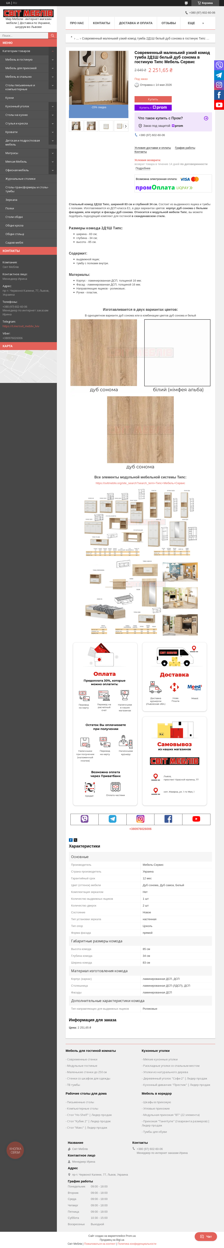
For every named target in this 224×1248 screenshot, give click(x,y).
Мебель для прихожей (21, 68)
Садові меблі (14, 242)
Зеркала (11, 200)
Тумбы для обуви (155, 1132)
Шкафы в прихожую (157, 1102)
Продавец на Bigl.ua (112, 1239)
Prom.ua (131, 1235)
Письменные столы (80, 1102)
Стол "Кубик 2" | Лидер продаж (89, 1121)
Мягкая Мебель (16, 161)
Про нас (77, 23)
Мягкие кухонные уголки (160, 1059)
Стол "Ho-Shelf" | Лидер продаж (89, 1115)
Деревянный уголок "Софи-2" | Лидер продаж (175, 1078)
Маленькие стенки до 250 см (87, 1072)
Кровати (11, 132)
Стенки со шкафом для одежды (88, 1078)
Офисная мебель (17, 170)
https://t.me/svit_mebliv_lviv (21, 326)
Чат (206, 1237)
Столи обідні (14, 217)
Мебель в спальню (18, 77)
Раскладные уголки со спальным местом (171, 1066)
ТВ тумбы (73, 1085)
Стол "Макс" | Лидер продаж (87, 1127)
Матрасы (11, 153)
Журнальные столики (20, 179)
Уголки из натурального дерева (165, 1072)
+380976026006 (140, 829)
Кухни (9, 98)
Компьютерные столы (82, 1108)
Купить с (153, 108)
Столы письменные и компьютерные (20, 87)
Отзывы (168, 23)
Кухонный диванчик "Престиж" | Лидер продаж (176, 1085)
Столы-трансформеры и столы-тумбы (27, 189)
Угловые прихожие (156, 1108)
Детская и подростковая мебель (22, 142)
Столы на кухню (16, 115)
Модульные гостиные (82, 1066)
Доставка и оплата (135, 23)
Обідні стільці (14, 234)
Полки (9, 208)
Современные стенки (82, 1059)
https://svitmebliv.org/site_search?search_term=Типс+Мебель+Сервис (140, 483)
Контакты (101, 23)
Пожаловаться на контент (100, 1243)
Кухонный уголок (17, 106)
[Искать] (52, 35)
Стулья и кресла (16, 123)
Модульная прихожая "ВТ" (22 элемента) (171, 1115)
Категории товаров (16, 51)
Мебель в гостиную (19, 59)
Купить (153, 99)
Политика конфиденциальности (137, 1243)
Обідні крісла (14, 225)
